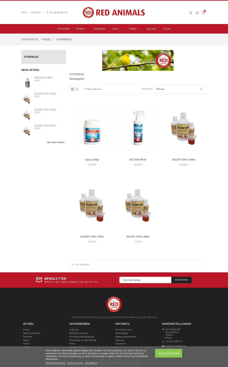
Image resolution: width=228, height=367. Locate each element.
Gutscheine (121, 343)
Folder (167, 28)
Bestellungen (122, 333)
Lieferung (74, 329)
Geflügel (151, 28)
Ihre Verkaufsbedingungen (81, 336)
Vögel (117, 29)
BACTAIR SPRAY (137, 159)
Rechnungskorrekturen (126, 336)
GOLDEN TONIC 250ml (45, 109)
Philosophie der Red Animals (83, 340)
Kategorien (63, 28)
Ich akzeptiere (168, 353)
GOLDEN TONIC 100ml (45, 93)
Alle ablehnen (91, 363)
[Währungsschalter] (25, 12)
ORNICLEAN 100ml (43, 77)
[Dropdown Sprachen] (36, 12)
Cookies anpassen (75, 363)
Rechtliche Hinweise (78, 333)
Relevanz (179, 89)
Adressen (120, 340)
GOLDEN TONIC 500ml (45, 125)
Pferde (81, 29)
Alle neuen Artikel (56, 142)
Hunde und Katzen (31, 333)
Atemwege (31, 57)
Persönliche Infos (124, 329)
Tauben (134, 29)
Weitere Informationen (56, 363)
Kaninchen (99, 28)
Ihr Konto (123, 323)
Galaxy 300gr (92, 159)
